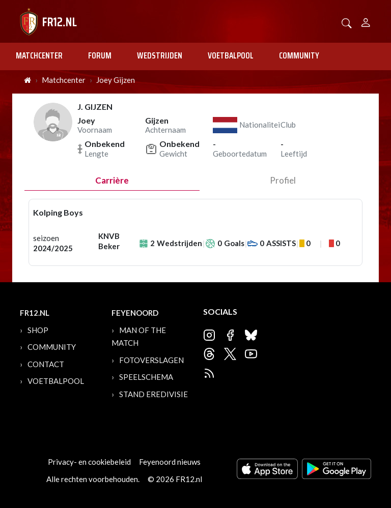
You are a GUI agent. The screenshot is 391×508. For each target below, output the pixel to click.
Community (299, 55)
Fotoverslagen (151, 360)
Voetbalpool (231, 55)
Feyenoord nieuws (170, 461)
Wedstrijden (159, 55)
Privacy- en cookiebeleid (89, 461)
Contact (45, 364)
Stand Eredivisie (153, 394)
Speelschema (146, 376)
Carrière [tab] (112, 180)
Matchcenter (39, 55)
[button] (347, 22)
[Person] (366, 21)
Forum (99, 55)
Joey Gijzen (115, 79)
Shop (37, 330)
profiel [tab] (283, 180)
